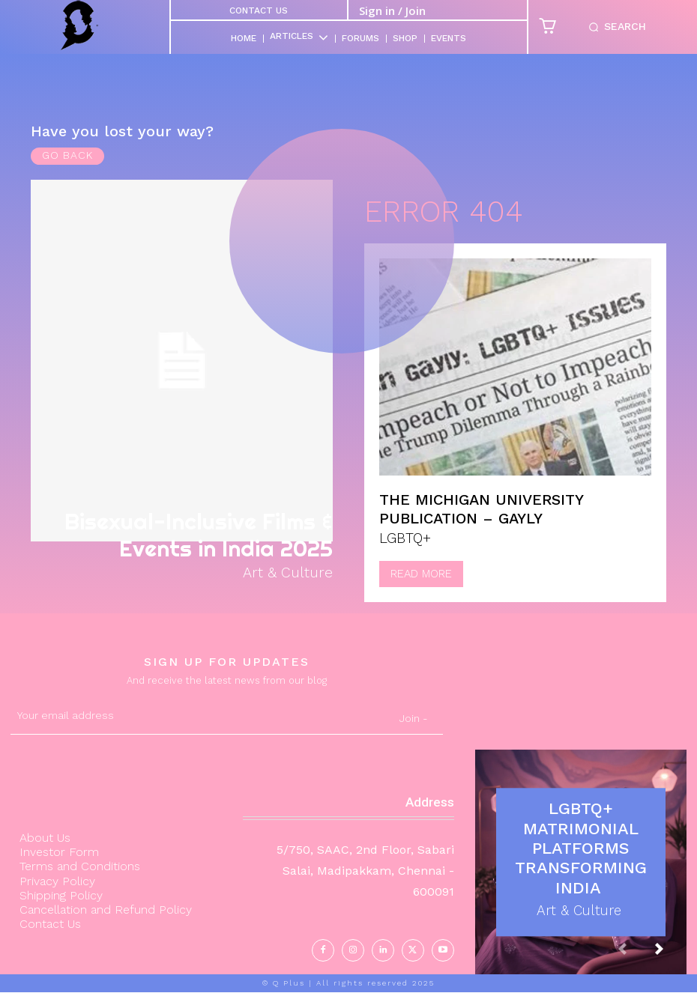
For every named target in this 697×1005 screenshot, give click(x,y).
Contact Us (258, 10)
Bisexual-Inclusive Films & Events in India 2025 (198, 540)
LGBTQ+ (404, 552)
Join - (413, 731)
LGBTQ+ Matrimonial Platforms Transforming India (580, 863)
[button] (615, 26)
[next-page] (671, 968)
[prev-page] (634, 968)
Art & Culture (287, 578)
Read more (421, 586)
